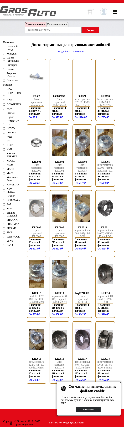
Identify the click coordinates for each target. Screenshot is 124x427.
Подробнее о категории (71, 51)
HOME (2, 8)
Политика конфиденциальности (65, 423)
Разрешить (88, 409)
